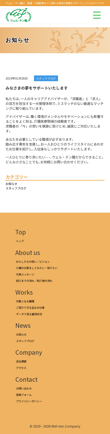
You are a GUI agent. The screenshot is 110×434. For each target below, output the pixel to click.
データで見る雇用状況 (29, 314)
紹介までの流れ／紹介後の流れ (34, 281)
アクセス (21, 368)
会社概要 (21, 361)
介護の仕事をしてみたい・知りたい (36, 268)
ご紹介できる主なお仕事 (30, 307)
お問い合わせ (24, 388)
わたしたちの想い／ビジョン (33, 261)
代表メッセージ (25, 274)
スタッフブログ (46, 78)
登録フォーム (24, 395)
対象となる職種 (25, 301)
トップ (20, 241)
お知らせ (11, 183)
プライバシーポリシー (29, 401)
